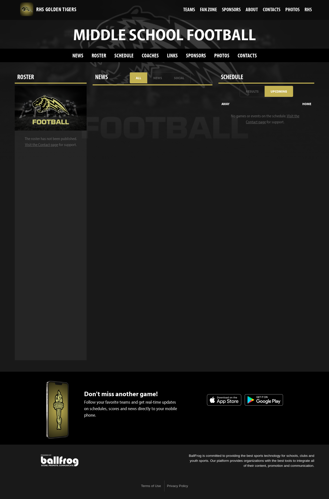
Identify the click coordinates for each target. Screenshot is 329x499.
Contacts (247, 55)
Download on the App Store (224, 400)
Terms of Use (151, 486)
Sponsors (196, 55)
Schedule (124, 55)
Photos (221, 55)
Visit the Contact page (41, 144)
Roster (99, 55)
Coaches (150, 55)
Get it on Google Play (264, 400)
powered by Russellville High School (59, 461)
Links (172, 55)
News (77, 55)
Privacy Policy (177, 486)
